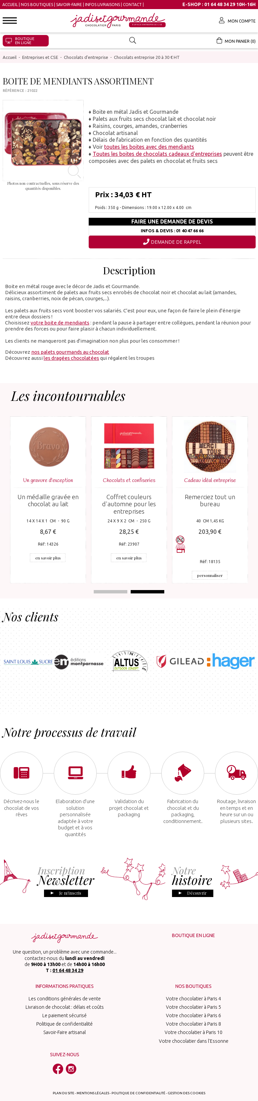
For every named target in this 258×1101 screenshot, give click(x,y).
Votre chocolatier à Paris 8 (193, 1014)
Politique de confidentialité (64, 1014)
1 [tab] (110, 588)
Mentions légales (93, 1084)
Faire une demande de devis (172, 219)
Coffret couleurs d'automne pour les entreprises (129, 501)
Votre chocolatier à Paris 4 (193, 989)
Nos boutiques (37, 4)
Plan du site (63, 1084)
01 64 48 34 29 (67, 960)
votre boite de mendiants (60, 319)
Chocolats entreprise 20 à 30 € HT (147, 54)
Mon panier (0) (236, 40)
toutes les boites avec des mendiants (149, 144)
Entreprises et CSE (40, 54)
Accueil (10, 4)
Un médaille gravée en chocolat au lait (48, 497)
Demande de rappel (172, 239)
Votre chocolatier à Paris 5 (193, 997)
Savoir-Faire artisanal (64, 1023)
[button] (10, 20)
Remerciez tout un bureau (210, 497)
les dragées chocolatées (71, 355)
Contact (132, 4)
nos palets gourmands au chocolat (70, 349)
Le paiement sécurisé (64, 1005)
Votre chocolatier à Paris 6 (193, 1005)
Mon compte (237, 20)
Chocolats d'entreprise (86, 54)
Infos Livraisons (102, 4)
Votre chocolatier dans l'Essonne (193, 1031)
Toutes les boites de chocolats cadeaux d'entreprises (157, 151)
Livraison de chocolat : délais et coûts (65, 997)
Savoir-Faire (69, 4)
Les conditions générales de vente (65, 989)
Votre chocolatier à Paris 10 (193, 1023)
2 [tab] (147, 588)
